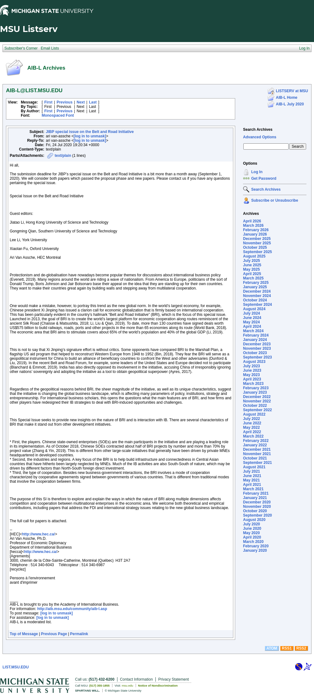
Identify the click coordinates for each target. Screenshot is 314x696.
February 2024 (255, 335)
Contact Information (136, 679)
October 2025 (255, 247)
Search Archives (258, 129)
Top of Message (24, 634)
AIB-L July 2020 (290, 104)
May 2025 (251, 269)
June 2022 (252, 423)
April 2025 (252, 274)
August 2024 (254, 309)
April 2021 (252, 484)
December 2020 (257, 502)
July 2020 (251, 524)
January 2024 (255, 339)
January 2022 (255, 445)
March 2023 (253, 383)
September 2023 (257, 357)
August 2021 (254, 467)
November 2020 (257, 506)
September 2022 (257, 410)
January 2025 (255, 287)
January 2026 (255, 234)
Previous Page (54, 634)
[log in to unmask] (89, 136)
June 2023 (252, 370)
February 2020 (255, 546)
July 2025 (251, 260)
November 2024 (257, 296)
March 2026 (253, 225)
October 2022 (255, 405)
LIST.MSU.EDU (16, 667)
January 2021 (255, 498)
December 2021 (257, 449)
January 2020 (255, 550)
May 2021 (251, 480)
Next (81, 102)
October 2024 (255, 300)
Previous (65, 102)
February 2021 (255, 493)
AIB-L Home (286, 97)
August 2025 (254, 256)
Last (93, 102)
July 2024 (251, 313)
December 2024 (257, 291)
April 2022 (252, 432)
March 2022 (253, 436)
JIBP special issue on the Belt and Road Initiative (90, 132)
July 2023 (251, 366)
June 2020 (252, 528)
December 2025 (257, 238)
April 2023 (252, 379)
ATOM (271, 648)
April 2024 (252, 326)
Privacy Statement (173, 679)
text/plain (63, 155)
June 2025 (252, 265)
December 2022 (257, 397)
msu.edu (127, 685)
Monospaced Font (58, 115)
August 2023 (254, 361)
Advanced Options (259, 137)
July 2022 (251, 419)
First (48, 102)
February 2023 (255, 388)
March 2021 (253, 489)
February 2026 (255, 230)
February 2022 (255, 440)
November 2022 (257, 401)
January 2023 (255, 392)
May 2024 (251, 322)
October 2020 (255, 511)
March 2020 (253, 541)
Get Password (263, 178)
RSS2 (301, 648)
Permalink (79, 634)
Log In (257, 172)
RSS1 (287, 648)
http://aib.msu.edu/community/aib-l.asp (72, 609)
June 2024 (252, 318)
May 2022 (251, 427)
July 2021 (251, 471)
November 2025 (257, 243)
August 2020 (254, 520)
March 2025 (253, 278)
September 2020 (257, 515)
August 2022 (254, 414)
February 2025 (255, 282)
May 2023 (251, 375)
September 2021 (257, 462)
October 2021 (255, 458)
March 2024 (253, 331)
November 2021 (257, 454)
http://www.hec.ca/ (38, 534)
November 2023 (257, 348)
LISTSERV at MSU (292, 91)
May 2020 (251, 533)
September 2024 (257, 304)
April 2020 (252, 537)
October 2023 (255, 353)
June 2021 (252, 476)
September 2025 (257, 252)
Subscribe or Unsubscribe (274, 200)
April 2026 (252, 221)
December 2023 (257, 344)
